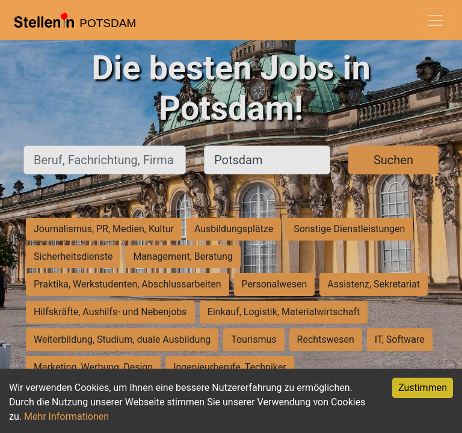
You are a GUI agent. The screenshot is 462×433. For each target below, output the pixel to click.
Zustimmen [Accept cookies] (422, 387)
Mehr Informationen (66, 416)
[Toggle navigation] (435, 20)
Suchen (393, 160)
